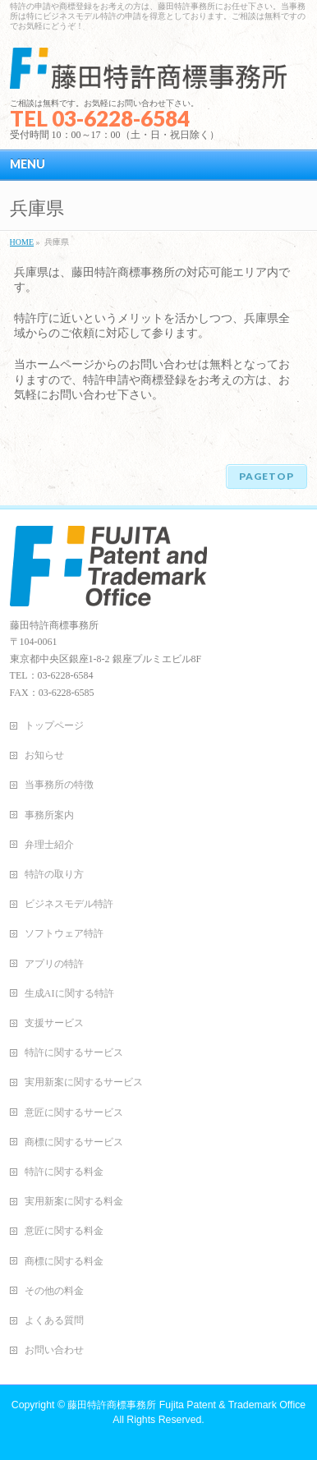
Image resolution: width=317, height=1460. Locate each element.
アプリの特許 (54, 963)
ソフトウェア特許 (64, 933)
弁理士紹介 (49, 844)
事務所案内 (49, 815)
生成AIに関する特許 (69, 993)
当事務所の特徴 (59, 784)
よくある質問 (54, 1320)
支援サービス (54, 1023)
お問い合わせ (54, 1350)
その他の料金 (54, 1290)
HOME (22, 241)
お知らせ (44, 755)
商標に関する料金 (64, 1261)
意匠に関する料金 (64, 1231)
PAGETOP (266, 476)
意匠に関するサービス (74, 1112)
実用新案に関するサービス (84, 1082)
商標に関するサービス (74, 1142)
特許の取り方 (54, 874)
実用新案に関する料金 (74, 1201)
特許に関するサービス (74, 1052)
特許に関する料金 (64, 1171)
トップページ (54, 725)
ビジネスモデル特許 (69, 904)
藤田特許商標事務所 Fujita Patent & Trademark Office (186, 1405)
